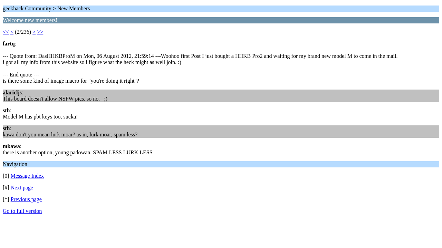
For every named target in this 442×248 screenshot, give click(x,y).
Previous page (26, 199)
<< (6, 32)
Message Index (27, 176)
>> (40, 32)
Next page (22, 187)
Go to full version (22, 211)
